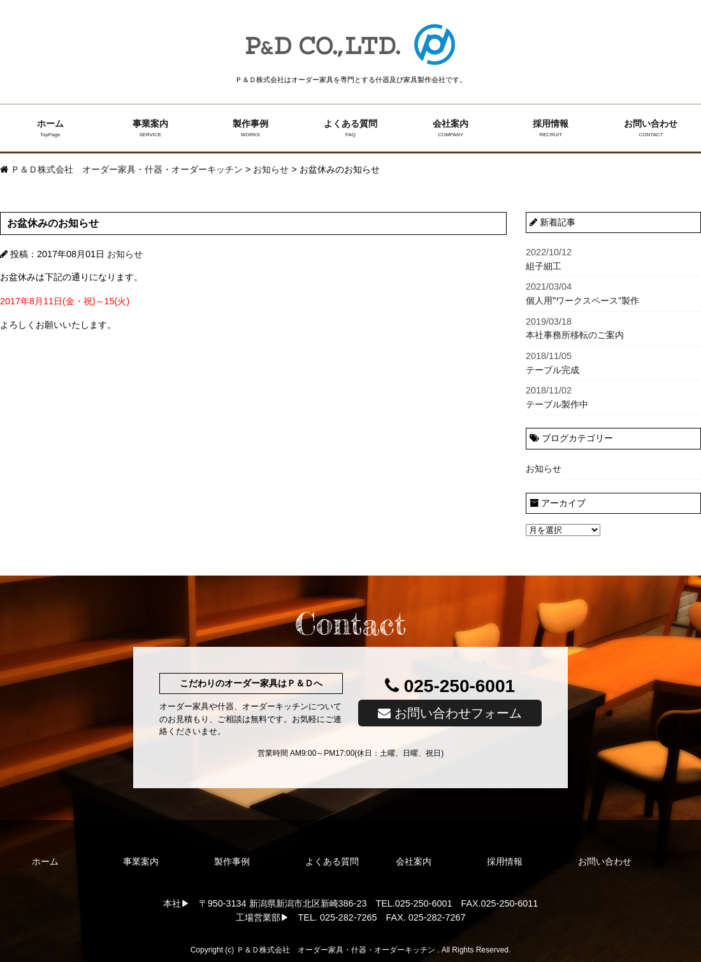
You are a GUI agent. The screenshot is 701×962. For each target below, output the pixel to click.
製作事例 (250, 128)
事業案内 (150, 128)
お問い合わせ (651, 128)
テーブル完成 (613, 362)
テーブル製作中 (613, 396)
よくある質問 (350, 128)
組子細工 (613, 258)
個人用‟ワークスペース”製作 (613, 293)
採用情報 (551, 128)
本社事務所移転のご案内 (613, 328)
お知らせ (125, 254)
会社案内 (451, 128)
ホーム (50, 128)
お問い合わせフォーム (450, 713)
